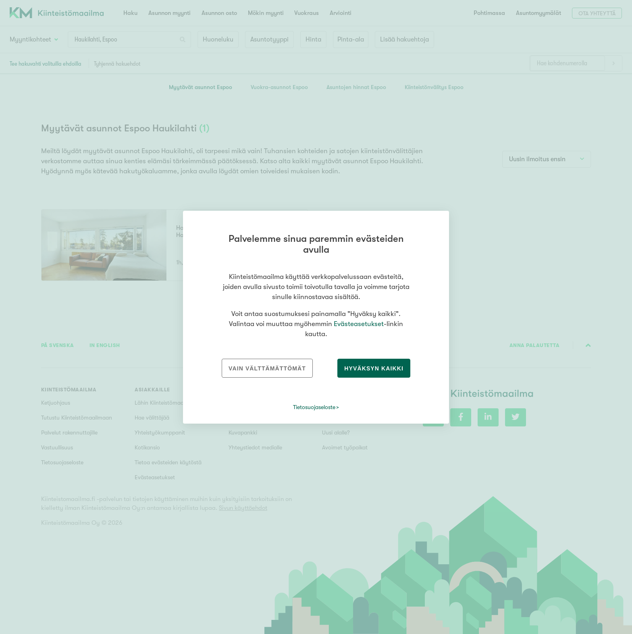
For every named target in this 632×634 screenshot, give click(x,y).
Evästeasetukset (359, 324)
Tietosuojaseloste (314, 407)
